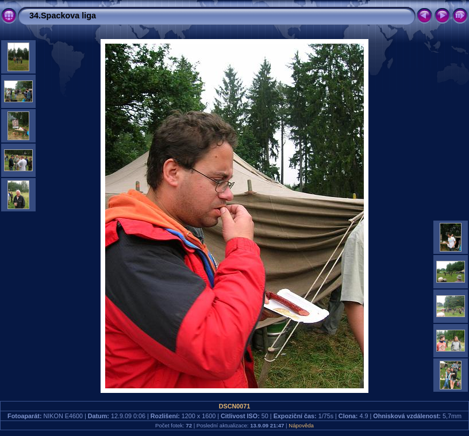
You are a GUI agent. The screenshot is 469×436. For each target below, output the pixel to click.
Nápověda (301, 425)
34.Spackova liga (62, 15)
